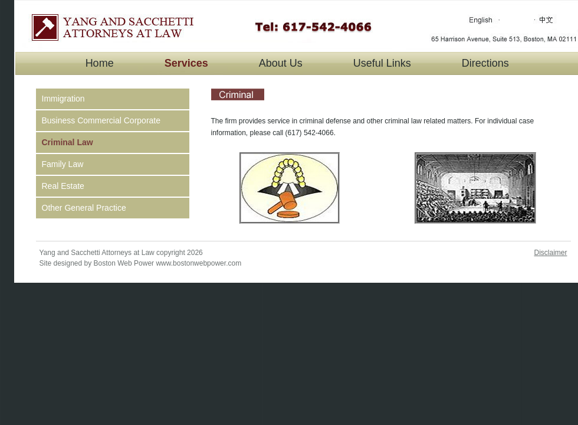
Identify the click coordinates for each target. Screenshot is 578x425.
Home (100, 63)
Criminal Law (67, 142)
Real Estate (63, 186)
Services (186, 63)
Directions (485, 63)
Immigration (63, 98)
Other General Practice (84, 207)
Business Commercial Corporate (101, 120)
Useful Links (382, 63)
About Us (281, 63)
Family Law (63, 164)
